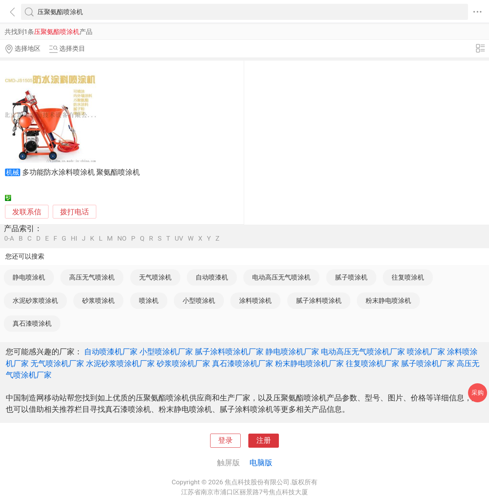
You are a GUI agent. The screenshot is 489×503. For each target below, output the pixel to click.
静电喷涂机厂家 (292, 351)
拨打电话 (74, 212)
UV (179, 238)
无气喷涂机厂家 (57, 363)
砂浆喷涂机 (98, 300)
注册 (263, 440)
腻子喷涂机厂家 (428, 363)
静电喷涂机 (29, 277)
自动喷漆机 (212, 277)
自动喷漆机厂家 (111, 351)
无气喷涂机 (155, 277)
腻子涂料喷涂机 (319, 300)
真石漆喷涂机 (32, 323)
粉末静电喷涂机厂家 (309, 363)
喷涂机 (149, 300)
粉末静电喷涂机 (388, 300)
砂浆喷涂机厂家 (183, 363)
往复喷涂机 (408, 277)
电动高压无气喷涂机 (281, 277)
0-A (9, 238)
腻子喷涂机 (351, 277)
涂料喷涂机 (255, 300)
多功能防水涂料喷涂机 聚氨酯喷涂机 (81, 172)
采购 (477, 392)
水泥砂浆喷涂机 (35, 300)
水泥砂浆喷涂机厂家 (120, 363)
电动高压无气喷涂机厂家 (363, 351)
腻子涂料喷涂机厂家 (229, 351)
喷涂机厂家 (426, 351)
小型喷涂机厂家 (166, 351)
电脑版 (260, 462)
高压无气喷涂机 (92, 277)
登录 (225, 440)
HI (74, 238)
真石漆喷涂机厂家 (242, 363)
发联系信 (26, 212)
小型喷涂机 (199, 300)
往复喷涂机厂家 (372, 363)
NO (121, 238)
